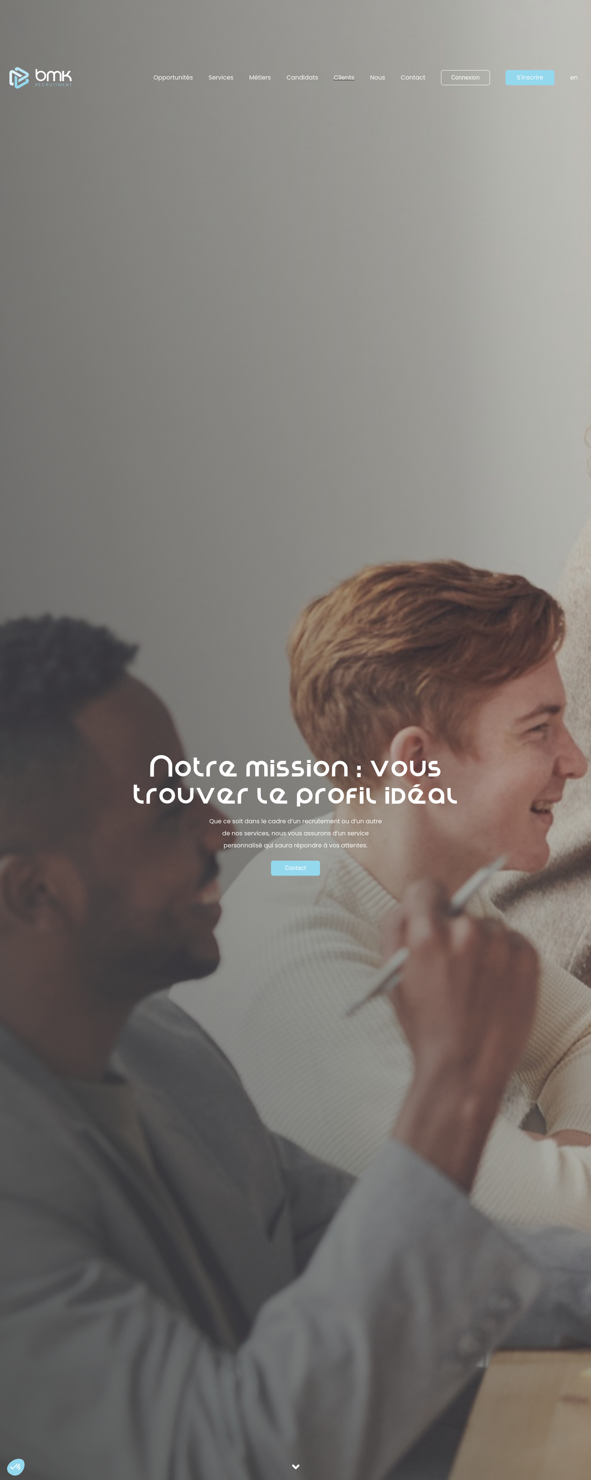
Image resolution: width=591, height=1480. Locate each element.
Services (220, 77)
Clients (344, 77)
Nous (377, 77)
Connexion (465, 77)
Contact (413, 77)
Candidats (302, 77)
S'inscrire (530, 77)
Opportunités (173, 77)
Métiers (260, 77)
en (574, 77)
